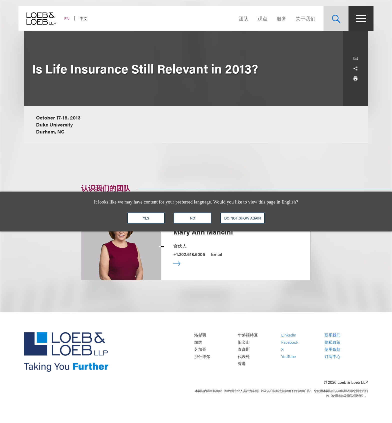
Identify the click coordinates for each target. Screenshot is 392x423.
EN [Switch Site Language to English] (72, 18)
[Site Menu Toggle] (355, 18)
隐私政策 (332, 342)
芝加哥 (200, 349)
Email (216, 254)
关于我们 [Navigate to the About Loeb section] (300, 18)
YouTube (288, 356)
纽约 (198, 342)
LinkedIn (288, 335)
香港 (242, 363)
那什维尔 (202, 356)
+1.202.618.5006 (189, 254)
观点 (257, 18)
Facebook (289, 342)
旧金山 (244, 342)
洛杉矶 (200, 335)
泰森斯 (244, 349)
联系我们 (332, 335)
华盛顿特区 (248, 335)
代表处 (244, 356)
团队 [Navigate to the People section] (238, 18)
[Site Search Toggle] (330, 18)
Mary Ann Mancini (203, 231)
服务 (276, 18)
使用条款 (332, 349)
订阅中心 (332, 356)
